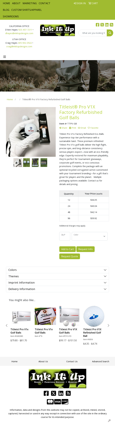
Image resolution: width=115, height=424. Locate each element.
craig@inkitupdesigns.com (19, 46)
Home (6, 3)
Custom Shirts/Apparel (26, 10)
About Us (43, 361)
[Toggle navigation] (4, 57)
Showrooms (11, 16)
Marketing (30, 3)
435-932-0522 (25, 42)
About (16, 3)
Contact (44, 3)
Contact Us (72, 361)
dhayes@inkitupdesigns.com (19, 33)
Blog (6, 10)
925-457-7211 (25, 29)
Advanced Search (100, 361)
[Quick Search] (92, 32)
